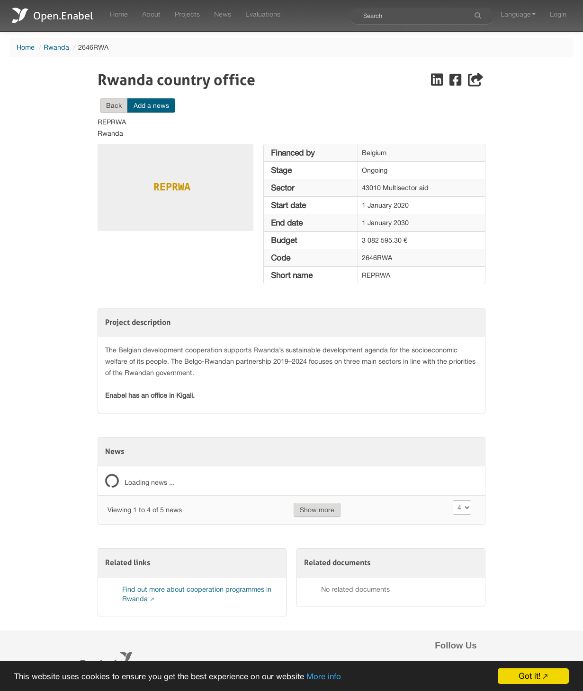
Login (558, 14)
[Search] (478, 15)
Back (114, 105)
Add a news (151, 105)
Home (119, 14)
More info (323, 677)
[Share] (475, 82)
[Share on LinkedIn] (438, 82)
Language (518, 14)
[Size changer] (462, 507)
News (222, 14)
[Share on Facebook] (456, 82)
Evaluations (262, 14)
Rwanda (56, 47)
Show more (317, 510)
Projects (187, 14)
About (151, 14)
